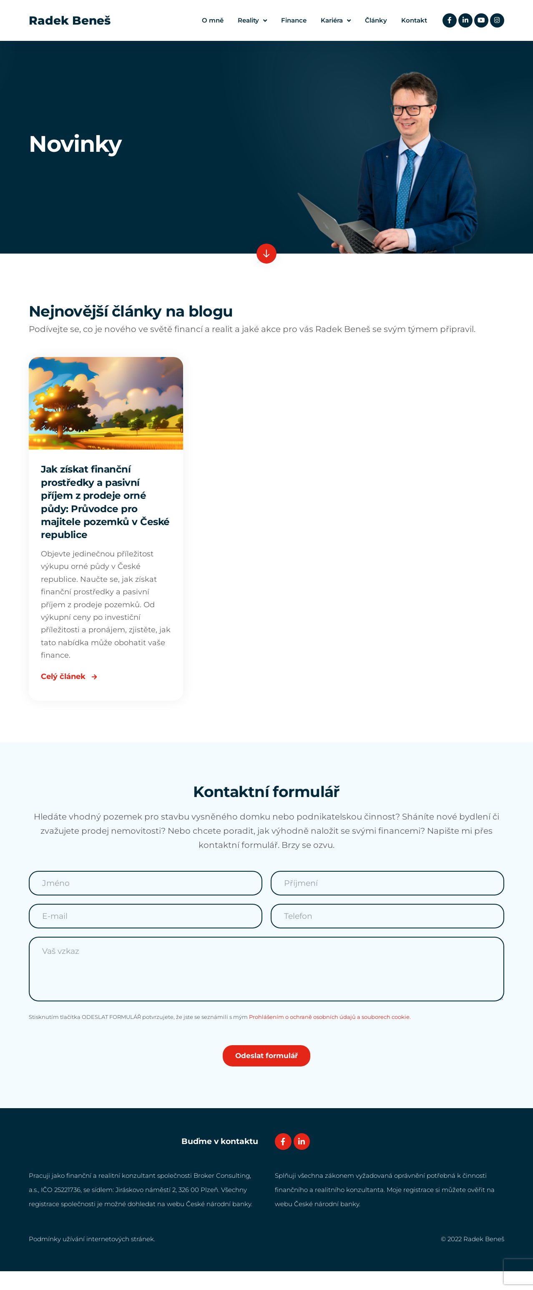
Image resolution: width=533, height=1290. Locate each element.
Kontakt (412, 20)
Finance (291, 20)
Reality (250, 20)
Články (374, 20)
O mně (210, 20)
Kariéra (334, 20)
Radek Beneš (70, 20)
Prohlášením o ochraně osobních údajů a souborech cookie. (330, 1035)
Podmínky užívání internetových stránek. (92, 1258)
